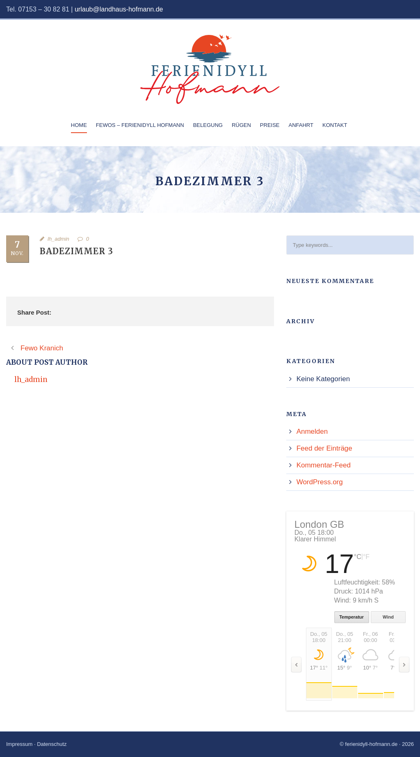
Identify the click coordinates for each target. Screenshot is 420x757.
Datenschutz (51, 744)
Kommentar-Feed (324, 465)
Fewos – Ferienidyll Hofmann (140, 125)
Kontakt (334, 125)
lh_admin (58, 239)
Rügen (241, 125)
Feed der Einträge (324, 448)
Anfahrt (301, 125)
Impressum (19, 744)
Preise (270, 125)
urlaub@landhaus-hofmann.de (119, 9)
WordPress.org (320, 482)
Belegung (208, 125)
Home (79, 125)
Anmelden (312, 431)
